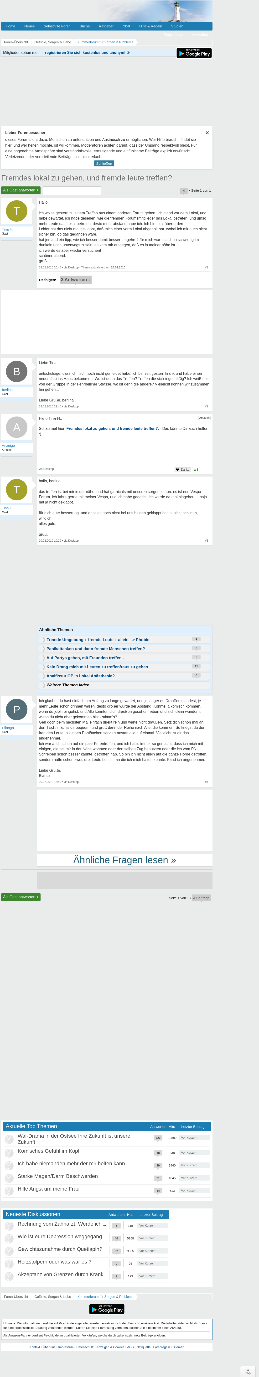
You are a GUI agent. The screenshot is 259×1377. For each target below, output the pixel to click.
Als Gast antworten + (21, 190)
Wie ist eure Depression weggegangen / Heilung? (75, 1236)
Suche (85, 26)
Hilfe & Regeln (150, 26)
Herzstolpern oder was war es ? (54, 1262)
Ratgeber (106, 26)
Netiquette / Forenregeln (153, 1347)
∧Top (248, 1371)
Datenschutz (84, 1347)
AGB (130, 1347)
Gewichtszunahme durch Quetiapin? (60, 1249)
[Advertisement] (124, 820)
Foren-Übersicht (16, 1297)
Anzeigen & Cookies (110, 1347)
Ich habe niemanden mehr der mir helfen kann (71, 1163)
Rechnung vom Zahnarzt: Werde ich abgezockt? (74, 1224)
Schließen (104, 163)
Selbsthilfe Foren (57, 26)
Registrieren (173, 34)
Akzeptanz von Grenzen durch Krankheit (65, 1274)
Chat (126, 26)
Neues (29, 26)
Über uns (49, 1347)
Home (10, 26)
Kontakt (35, 1347)
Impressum (65, 1347)
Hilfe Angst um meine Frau (48, 1189)
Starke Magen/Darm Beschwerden (58, 1176)
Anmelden (200, 34)
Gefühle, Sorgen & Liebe (52, 1297)
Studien (177, 26)
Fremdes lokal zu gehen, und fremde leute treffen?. (87, 178)
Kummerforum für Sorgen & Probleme (106, 1297)
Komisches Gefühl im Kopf (48, 1151)
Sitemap (178, 1347)
